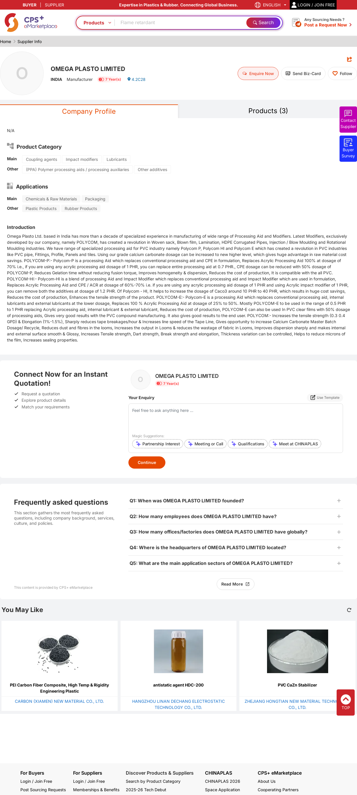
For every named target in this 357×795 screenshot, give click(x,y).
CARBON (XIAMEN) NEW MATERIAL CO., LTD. (59, 701)
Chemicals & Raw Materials (51, 199)
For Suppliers (87, 773)
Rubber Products (81, 208)
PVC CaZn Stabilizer (297, 685)
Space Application (222, 789)
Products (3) (268, 111)
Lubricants (117, 159)
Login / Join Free (36, 781)
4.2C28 (136, 79)
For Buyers (32, 773)
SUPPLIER (54, 4)
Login (78, 781)
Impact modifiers (82, 159)
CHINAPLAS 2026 (222, 781)
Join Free (96, 781)
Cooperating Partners (278, 789)
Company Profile (88, 111)
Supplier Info (29, 41)
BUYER (29, 4)
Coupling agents (41, 159)
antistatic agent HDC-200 (178, 685)
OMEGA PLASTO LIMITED (90, 68)
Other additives (152, 169)
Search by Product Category (153, 781)
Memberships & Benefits (96, 789)
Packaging (95, 199)
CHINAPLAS (218, 773)
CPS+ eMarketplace (280, 773)
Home (5, 41)
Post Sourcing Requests (43, 789)
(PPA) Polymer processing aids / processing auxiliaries (77, 169)
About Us (266, 781)
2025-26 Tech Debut (146, 789)
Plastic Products (41, 208)
